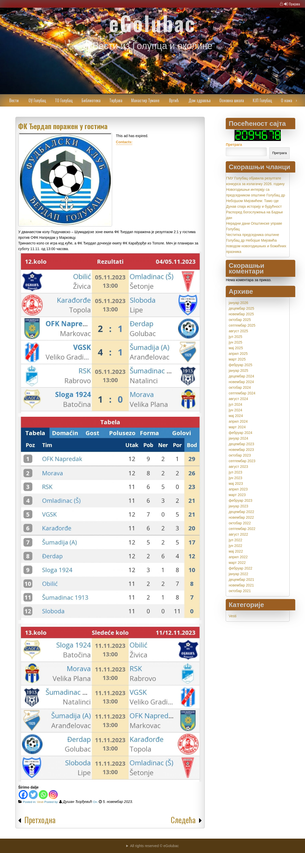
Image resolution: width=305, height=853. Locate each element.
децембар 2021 (241, 579)
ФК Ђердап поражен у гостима (62, 126)
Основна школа (231, 100)
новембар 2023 (241, 450)
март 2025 (237, 359)
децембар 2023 (241, 444)
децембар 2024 (241, 376)
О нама (286, 100)
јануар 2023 (238, 506)
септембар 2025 (242, 325)
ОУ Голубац (37, 100)
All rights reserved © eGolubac (154, 846)
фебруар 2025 (240, 365)
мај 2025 (236, 348)
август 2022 (238, 534)
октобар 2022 (240, 523)
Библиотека (91, 100)
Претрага (234, 145)
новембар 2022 (241, 517)
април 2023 (238, 489)
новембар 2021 (241, 585)
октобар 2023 (240, 455)
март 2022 (237, 563)
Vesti (40, 801)
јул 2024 (235, 404)
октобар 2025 (240, 320)
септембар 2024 (242, 393)
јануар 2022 (238, 574)
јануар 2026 (238, 303)
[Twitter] (33, 794)
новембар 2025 (241, 314)
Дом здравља (200, 100)
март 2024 (237, 427)
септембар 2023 (242, 461)
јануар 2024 (238, 438)
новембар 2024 (241, 382)
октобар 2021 (240, 591)
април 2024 (238, 421)
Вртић (174, 100)
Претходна (39, 820)
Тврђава (115, 100)
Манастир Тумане (145, 100)
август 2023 (238, 467)
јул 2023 (235, 472)
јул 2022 (235, 540)
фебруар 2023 (240, 500)
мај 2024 (236, 416)
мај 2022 (236, 551)
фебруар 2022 (240, 568)
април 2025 (238, 354)
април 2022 (238, 557)
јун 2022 (235, 546)
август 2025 (238, 331)
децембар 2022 (241, 512)
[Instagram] (53, 794)
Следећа (183, 820)
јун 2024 (235, 410)
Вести (14, 100)
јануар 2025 (238, 370)
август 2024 (238, 399)
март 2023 (237, 495)
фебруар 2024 (240, 433)
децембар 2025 (241, 308)
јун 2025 (235, 342)
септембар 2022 (242, 529)
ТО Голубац (64, 100)
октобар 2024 (240, 387)
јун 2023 (235, 478)
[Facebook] (23, 794)
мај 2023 (236, 483)
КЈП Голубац (262, 100)
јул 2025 (235, 337)
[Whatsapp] (43, 794)
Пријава (294, 3)
